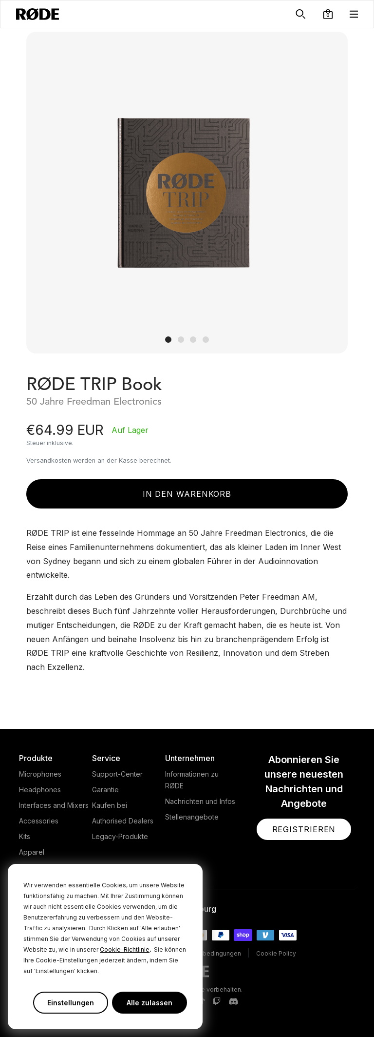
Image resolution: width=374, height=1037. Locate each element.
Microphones (40, 774)
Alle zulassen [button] (149, 1002)
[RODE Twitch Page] (217, 1002)
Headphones (40, 789)
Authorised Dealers (122, 821)
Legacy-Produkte (120, 836)
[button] (328, 14)
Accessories (38, 821)
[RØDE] (37, 14)
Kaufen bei (109, 805)
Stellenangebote (192, 817)
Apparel (31, 852)
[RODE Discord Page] (233, 1002)
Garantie (105, 789)
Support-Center (117, 774)
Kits (24, 836)
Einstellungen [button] (70, 1002)
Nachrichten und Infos (200, 801)
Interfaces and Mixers (54, 805)
